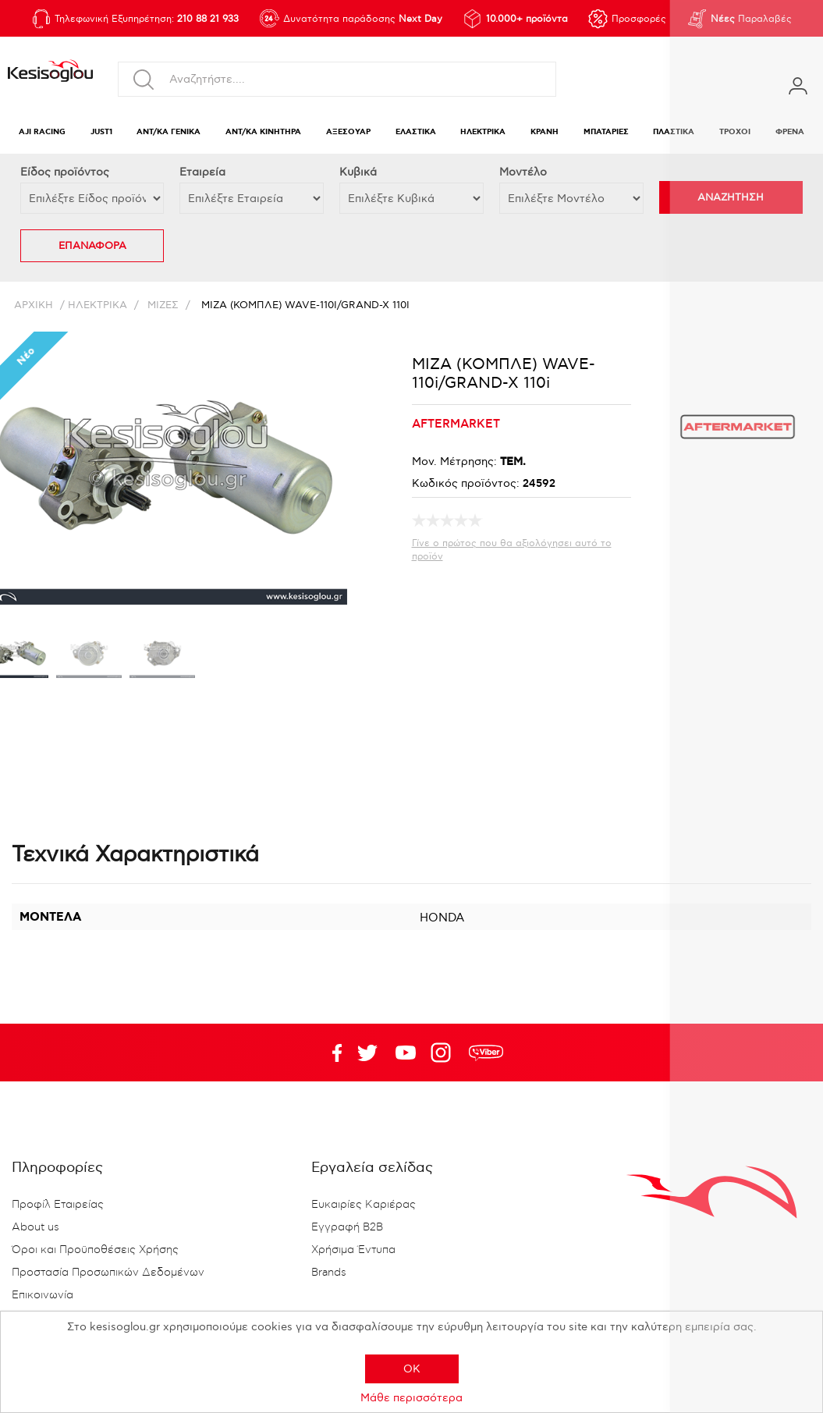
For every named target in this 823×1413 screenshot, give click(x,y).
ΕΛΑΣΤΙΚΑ (416, 132)
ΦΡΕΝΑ (789, 132)
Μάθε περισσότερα (411, 1397)
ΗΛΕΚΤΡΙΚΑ (483, 132)
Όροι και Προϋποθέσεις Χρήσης (95, 1250)
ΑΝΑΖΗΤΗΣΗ (730, 197)
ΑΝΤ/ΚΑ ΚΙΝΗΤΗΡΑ (263, 132)
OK (411, 1369)
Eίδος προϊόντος (64, 172)
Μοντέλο (523, 172)
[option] (89, 657)
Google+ (444, 1052)
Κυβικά (358, 172)
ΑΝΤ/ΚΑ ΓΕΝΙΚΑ (168, 132)
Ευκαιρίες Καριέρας (363, 1204)
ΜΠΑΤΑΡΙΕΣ (606, 132)
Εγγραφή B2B (347, 1227)
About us (35, 1227)
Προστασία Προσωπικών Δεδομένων (108, 1272)
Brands (328, 1272)
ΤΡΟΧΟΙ (734, 132)
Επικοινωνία (42, 1295)
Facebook (329, 1052)
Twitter (405, 1052)
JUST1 (101, 132)
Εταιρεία (202, 172)
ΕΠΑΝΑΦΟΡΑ (92, 246)
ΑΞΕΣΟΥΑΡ (348, 132)
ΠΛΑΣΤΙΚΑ (673, 132)
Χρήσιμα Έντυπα (353, 1250)
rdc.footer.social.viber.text (486, 1052)
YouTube (367, 1052)
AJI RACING (42, 132)
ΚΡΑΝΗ (544, 132)
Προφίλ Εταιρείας (58, 1204)
